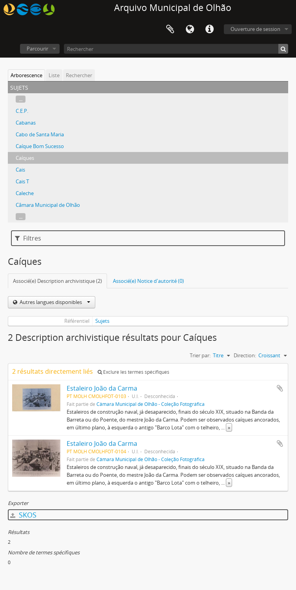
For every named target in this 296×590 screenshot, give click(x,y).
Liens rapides (209, 29)
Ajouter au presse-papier (280, 388)
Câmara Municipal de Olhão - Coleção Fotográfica (150, 404)
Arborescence (26, 75)
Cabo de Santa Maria (40, 134)
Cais (20, 169)
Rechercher (79, 75)
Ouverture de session (255, 29)
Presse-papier (170, 29)
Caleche (25, 193)
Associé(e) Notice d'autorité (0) (148, 280)
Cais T (22, 181)
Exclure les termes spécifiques (133, 372)
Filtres (28, 238)
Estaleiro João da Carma (102, 388)
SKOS (23, 514)
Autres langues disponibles (54, 302)
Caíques (25, 157)
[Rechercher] (176, 49)
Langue (190, 29)
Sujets (102, 320)
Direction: (245, 355)
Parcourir (37, 48)
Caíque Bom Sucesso (40, 146)
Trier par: (200, 355)
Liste (54, 75)
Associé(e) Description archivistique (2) (57, 280)
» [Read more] (229, 427)
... (20, 99)
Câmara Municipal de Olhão (48, 204)
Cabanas (26, 122)
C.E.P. (22, 110)
